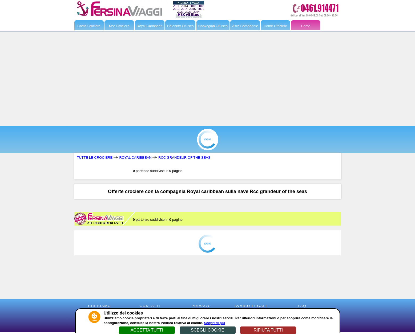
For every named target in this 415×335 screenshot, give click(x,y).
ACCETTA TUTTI (147, 330)
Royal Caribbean (150, 26)
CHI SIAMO (99, 306)
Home (305, 26)
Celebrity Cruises (180, 26)
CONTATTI (150, 306)
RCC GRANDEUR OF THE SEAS (184, 158)
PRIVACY (200, 306)
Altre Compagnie (245, 26)
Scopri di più (214, 323)
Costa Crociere (88, 26)
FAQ (302, 306)
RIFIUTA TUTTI (268, 330)
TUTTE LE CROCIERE (95, 158)
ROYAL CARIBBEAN (135, 158)
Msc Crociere (119, 26)
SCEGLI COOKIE (207, 330)
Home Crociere (275, 26)
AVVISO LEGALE (252, 306)
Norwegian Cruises (213, 26)
